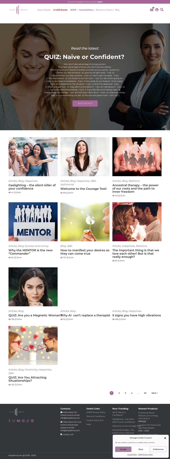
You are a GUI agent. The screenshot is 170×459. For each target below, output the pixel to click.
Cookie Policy (132, 454)
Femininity (31, 369)
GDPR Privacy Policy (145, 454)
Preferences (158, 449)
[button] (165, 438)
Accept (123, 449)
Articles (12, 180)
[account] (156, 10)
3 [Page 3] (125, 393)
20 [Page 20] (145, 393)
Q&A (93, 180)
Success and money (37, 246)
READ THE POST (85, 103)
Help (88, 424)
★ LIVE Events (60, 10)
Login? (100, 2)
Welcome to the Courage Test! (127, 426)
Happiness (31, 180)
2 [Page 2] (119, 393)
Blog (117, 10)
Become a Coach (104, 10)
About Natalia (43, 10)
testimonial (67, 184)
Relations (134, 180)
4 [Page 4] (131, 393)
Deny (140, 449)
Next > (155, 393)
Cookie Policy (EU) (95, 420)
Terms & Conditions (95, 416)
